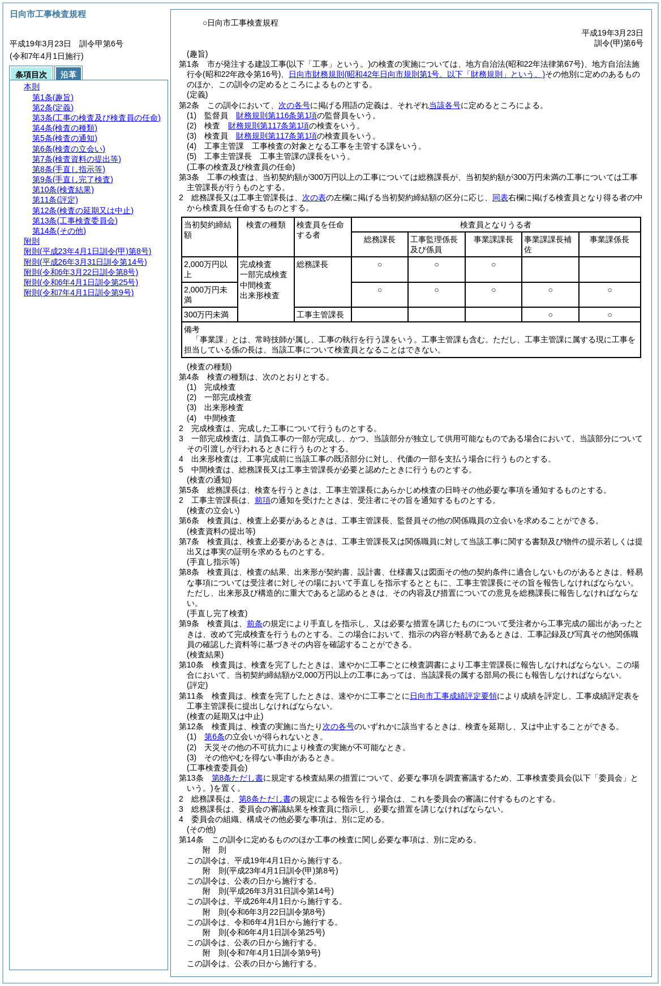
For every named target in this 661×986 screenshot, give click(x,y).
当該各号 (445, 105)
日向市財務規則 (417, 74)
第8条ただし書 (238, 777)
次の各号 (294, 105)
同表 (500, 197)
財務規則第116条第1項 (276, 115)
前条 (255, 623)
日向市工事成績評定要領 (453, 695)
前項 (263, 500)
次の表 (314, 197)
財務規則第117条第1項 (268, 125)
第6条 (214, 736)
